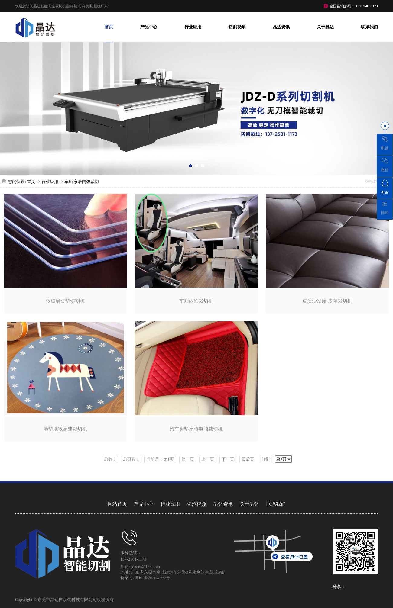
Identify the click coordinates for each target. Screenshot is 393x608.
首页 (109, 27)
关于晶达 (325, 27)
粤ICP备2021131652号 (152, 578)
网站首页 (117, 504)
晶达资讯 (281, 27)
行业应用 (192, 27)
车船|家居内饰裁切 (81, 181)
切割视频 (237, 27)
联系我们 (369, 27)
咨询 (385, 187)
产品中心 (148, 27)
